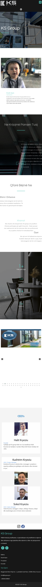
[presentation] (2, 359)
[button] (3, 384)
